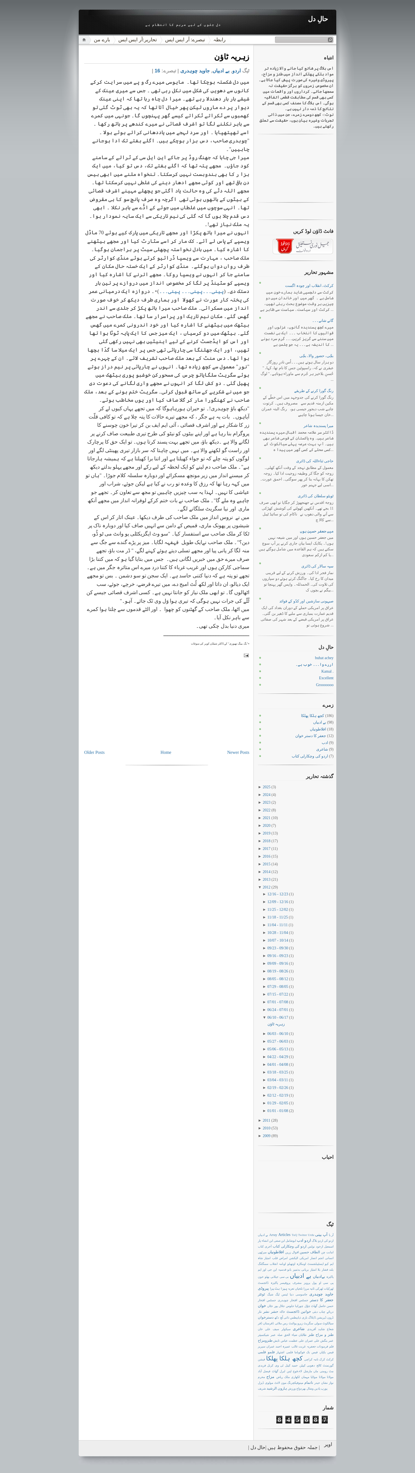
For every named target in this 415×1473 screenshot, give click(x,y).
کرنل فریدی (265, 1365)
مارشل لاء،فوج (302, 1371)
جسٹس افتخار (267, 1300)
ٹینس (285, 1294)
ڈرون (330, 1317)
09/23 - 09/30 (278, 948)
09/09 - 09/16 (278, 963)
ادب (325, 743)
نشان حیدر (321, 1382)
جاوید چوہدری (195, 71)
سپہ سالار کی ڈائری (317, 566)
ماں (315, 1371)
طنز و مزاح (325, 1335)
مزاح (270, 1377)
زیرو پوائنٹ (296, 1323)
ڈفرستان (268, 1323)
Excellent (326, 678)
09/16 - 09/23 (278, 956)
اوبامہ (282, 1263)
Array (273, 1235)
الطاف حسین (310, 1252)
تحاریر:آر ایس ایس (137, 39)
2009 (267, 1136)
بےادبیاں (319, 1276)
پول (314, 1282)
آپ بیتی (321, 1235)
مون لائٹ (280, 1382)
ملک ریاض (283, 1377)
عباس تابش (280, 1340)
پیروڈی (263, 1288)
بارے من (102, 39)
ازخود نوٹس (315, 1246)
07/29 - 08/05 (278, 987)
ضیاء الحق (290, 1334)
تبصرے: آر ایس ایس (185, 39)
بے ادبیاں (221, 71)
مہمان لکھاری (300, 1377)
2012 (267, 887)
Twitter (302, 1234)
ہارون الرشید (277, 1388)
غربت (302, 1346)
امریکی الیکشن (298, 1258)
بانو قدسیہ (284, 1269)
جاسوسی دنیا (298, 1294)
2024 (267, 795)
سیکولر (286, 1329)
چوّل (307, 1306)
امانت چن (327, 1252)
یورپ (324, 1388)
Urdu (311, 1234)
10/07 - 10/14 (278, 940)
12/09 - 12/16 (278, 902)
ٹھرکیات (329, 1288)
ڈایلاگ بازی (309, 1317)
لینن (289, 1371)
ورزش (292, 1388)
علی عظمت (296, 1340)
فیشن (261, 1359)
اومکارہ (301, 1263)
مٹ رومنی (327, 1371)
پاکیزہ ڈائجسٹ (268, 1282)
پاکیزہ (330, 1276)
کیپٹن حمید (298, 1365)
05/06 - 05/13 (278, 1049)
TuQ (294, 1234)
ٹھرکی (319, 1288)
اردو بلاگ (317, 1240)
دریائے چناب (326, 1311)
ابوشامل (291, 1240)
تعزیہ (291, 1288)
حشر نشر (270, 1312)
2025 (267, 787)
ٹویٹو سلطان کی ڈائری (316, 496)
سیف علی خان (268, 1329)
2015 (267, 864)
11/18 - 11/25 (278, 917)
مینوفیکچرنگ (295, 1382)
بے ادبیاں (263, 1234)
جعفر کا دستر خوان (310, 736)
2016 (267, 856)
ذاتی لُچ (284, 1317)
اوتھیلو (291, 1263)
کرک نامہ (319, 1359)
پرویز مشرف (301, 1282)
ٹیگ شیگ (273, 1294)
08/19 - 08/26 (278, 971)
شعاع (330, 1329)
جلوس (290, 1306)
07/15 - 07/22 (278, 994)
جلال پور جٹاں (276, 1306)
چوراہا (299, 1306)
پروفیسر (285, 1282)
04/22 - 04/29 (278, 1057)
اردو (236, 71)
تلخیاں (299, 1288)
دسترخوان (266, 1317)
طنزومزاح (265, 1340)
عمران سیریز (266, 1346)
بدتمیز (296, 1269)
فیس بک (312, 1352)
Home (165, 752)
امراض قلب (280, 1258)
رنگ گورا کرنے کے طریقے (314, 391)
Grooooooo (325, 685)
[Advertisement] (208, 710)
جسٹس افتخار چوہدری (293, 1300)
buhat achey (324, 658)
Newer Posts (238, 752)
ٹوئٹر (261, 1294)
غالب (294, 1346)
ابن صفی (279, 1240)
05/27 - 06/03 (278, 1041)
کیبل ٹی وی (282, 1365)
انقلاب (274, 1263)
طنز (311, 1335)
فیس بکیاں (327, 1352)
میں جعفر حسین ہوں (317, 531)
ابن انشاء (267, 1240)
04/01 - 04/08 (278, 1064)
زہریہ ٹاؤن (231, 57)
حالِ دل (318, 19)
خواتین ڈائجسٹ (298, 1312)
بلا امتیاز (315, 1269)
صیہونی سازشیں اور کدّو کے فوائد (306, 601)
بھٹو (267, 1276)
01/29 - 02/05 (278, 1103)
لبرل (282, 1371)
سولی (318, 1323)
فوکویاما (299, 1352)
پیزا (272, 1288)
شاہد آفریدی (316, 1329)
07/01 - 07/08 (278, 1002)
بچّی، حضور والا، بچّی (316, 356)
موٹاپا (314, 1377)
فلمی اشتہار (284, 1352)
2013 (267, 879)
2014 (267, 872)
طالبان (303, 1334)
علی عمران (312, 1340)
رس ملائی (281, 1323)
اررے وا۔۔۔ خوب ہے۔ (315, 664)
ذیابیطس (295, 1317)
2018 (267, 841)
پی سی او (326, 1282)
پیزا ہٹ (281, 1288)
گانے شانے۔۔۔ (323, 321)
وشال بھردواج (304, 1388)
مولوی (269, 1382)
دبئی (315, 1311)
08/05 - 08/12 (278, 979)
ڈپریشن (321, 1317)
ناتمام (308, 1383)
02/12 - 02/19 (278, 1095)
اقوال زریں (292, 1252)
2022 (267, 810)
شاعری (322, 749)
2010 (267, 1128)
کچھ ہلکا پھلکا (312, 716)
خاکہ (282, 1311)
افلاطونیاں (318, 729)
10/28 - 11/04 (278, 933)
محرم (261, 1377)
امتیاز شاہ (264, 1258)
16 (157, 71)
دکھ (276, 1317)
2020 (267, 826)
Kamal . (327, 671)
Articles (284, 1235)
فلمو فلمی (266, 1352)
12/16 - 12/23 (278, 894)
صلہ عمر (277, 1334)
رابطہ (219, 39)
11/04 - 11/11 (278, 925)
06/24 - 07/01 (278, 1010)
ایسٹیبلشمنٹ (315, 1263)
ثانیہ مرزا (309, 1288)
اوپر (328, 1444)
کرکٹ (330, 1359)
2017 (267, 849)
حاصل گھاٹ (318, 1306)
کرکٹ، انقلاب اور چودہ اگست (309, 286)
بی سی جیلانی (280, 1276)
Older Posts (94, 752)
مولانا (322, 1377)
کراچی (308, 1359)
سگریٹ (308, 1323)
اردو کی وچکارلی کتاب (310, 756)
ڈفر (260, 1323)
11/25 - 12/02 (278, 909)
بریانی (305, 1269)
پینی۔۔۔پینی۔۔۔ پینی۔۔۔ (191, 291)
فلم (331, 1346)
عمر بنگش (327, 1340)
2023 (267, 802)
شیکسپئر (263, 1334)
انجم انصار (317, 1258)
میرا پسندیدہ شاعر (319, 426)
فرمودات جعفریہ (317, 1346)
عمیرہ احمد (282, 1346)
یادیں (317, 1388)
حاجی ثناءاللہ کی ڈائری (315, 461)
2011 (267, 1120)
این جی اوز (270, 1269)
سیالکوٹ (328, 1323)
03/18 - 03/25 (278, 1072)
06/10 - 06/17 (278, 1017)
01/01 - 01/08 (278, 1111)
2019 (267, 833)
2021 (267, 818)
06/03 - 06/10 (278, 1034)
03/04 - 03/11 (278, 1080)
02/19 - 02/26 (278, 1088)
